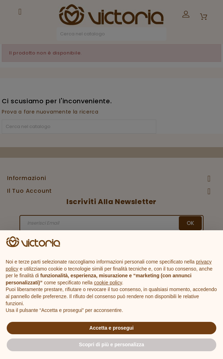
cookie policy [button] (108, 282)
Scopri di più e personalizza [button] (111, 344)
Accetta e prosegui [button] (111, 328)
